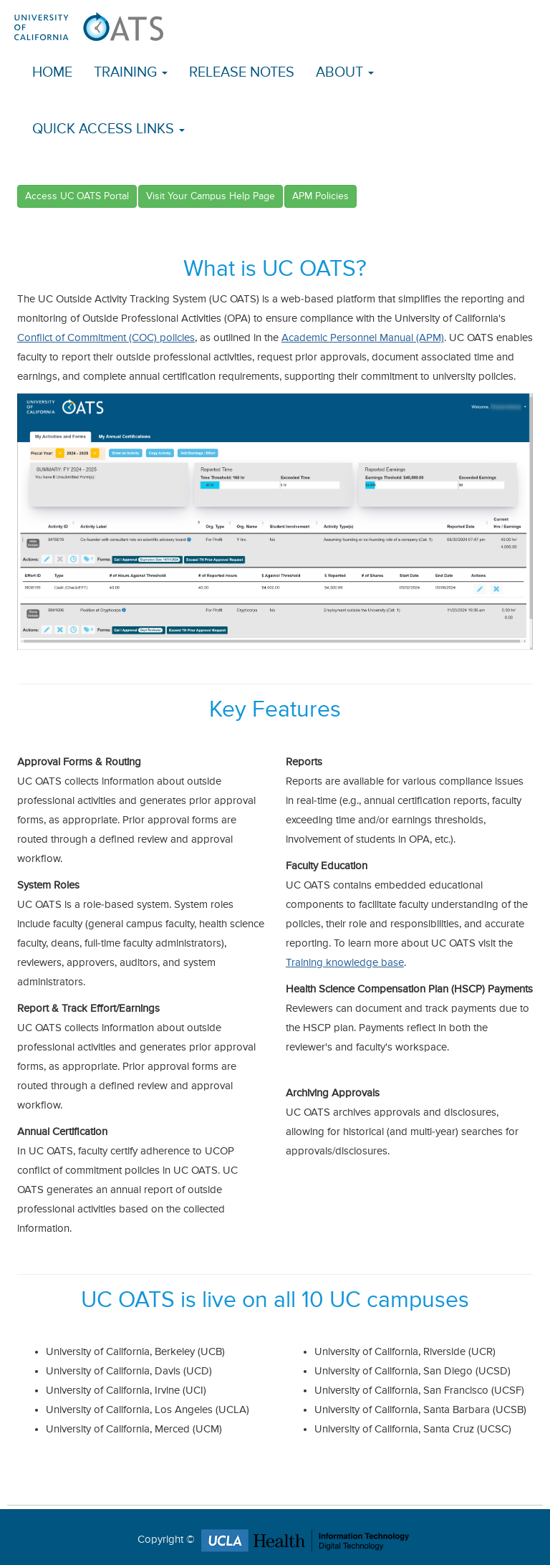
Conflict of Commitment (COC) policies (106, 337)
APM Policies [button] (320, 196)
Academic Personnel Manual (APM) (362, 337)
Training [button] (131, 73)
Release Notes (241, 73)
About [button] (345, 73)
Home (52, 73)
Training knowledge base (345, 962)
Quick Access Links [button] (108, 129)
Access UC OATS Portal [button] (77, 196)
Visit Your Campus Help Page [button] (210, 196)
